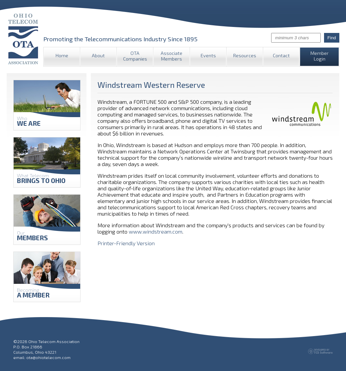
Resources (244, 55)
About (98, 55)
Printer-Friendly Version (126, 243)
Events (208, 55)
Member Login (319, 56)
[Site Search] (296, 38)
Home (62, 55)
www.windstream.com (155, 231)
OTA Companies (135, 56)
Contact (281, 55)
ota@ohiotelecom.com (48, 357)
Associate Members (171, 56)
